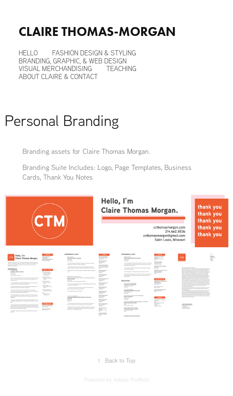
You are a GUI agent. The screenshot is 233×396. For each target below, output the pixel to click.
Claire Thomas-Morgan (97, 31)
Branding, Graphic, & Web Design (73, 61)
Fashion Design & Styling (94, 53)
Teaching (121, 68)
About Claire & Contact (58, 76)
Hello (28, 53)
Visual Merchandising (55, 68)
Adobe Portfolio (132, 380)
